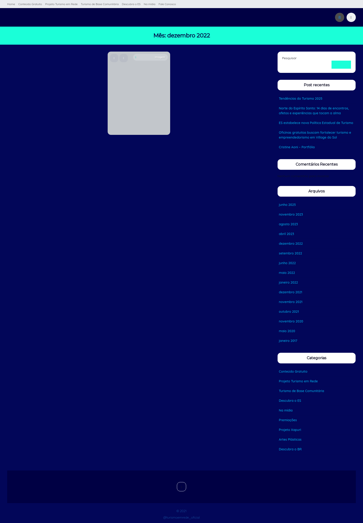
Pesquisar (289, 58)
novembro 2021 (291, 302)
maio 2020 (287, 331)
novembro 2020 (291, 321)
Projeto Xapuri (290, 430)
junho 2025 (287, 205)
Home (11, 4)
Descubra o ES (131, 4)
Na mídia (149, 4)
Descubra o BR (290, 449)
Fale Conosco (167, 4)
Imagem (150, 57)
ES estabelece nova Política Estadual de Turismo (316, 123)
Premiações (288, 420)
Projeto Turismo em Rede (61, 4)
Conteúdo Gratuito (30, 4)
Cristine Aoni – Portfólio (297, 147)
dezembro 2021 (290, 292)
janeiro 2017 (288, 341)
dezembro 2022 (291, 243)
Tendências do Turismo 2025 (300, 98)
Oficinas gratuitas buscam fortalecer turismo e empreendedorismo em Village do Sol (315, 134)
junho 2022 (287, 263)
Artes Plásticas (290, 439)
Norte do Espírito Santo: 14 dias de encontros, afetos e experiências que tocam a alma (314, 110)
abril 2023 (286, 234)
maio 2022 (287, 273)
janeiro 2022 (288, 282)
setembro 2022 (290, 253)
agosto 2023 (288, 224)
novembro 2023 (291, 214)
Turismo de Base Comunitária (100, 4)
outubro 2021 (289, 311)
